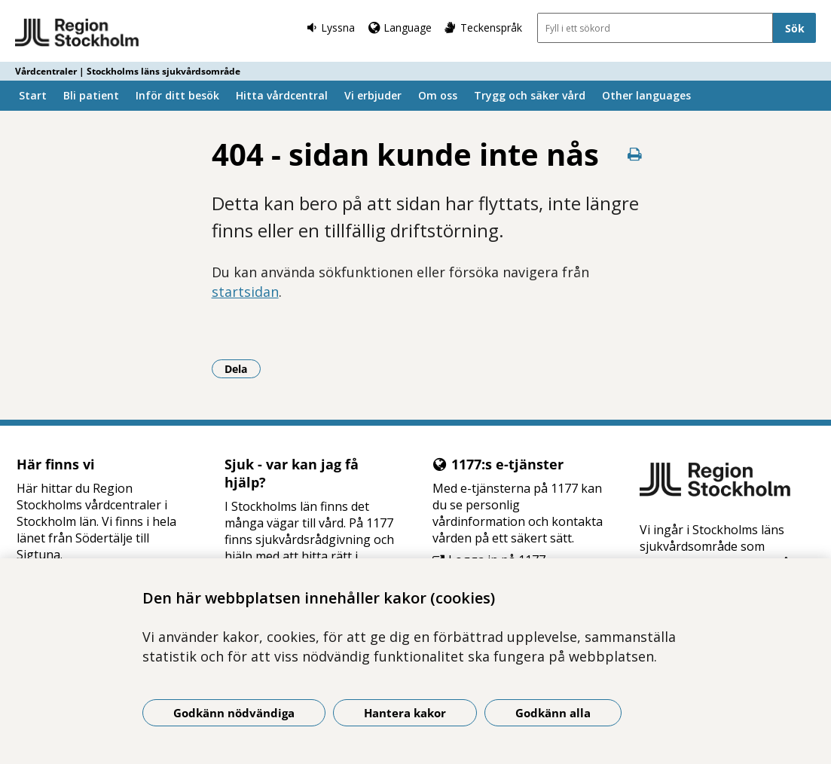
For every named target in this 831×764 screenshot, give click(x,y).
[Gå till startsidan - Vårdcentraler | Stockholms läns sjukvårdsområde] (77, 33)
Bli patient (91, 95)
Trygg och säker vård (529, 95)
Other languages (646, 95)
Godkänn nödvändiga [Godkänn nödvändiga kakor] (234, 712)
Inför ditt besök (177, 95)
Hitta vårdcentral (282, 95)
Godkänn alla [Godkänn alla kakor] (553, 712)
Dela (243, 368)
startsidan (245, 292)
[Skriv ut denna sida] (635, 154)
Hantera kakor (405, 712)
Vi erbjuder (373, 95)
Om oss (437, 95)
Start (33, 95)
